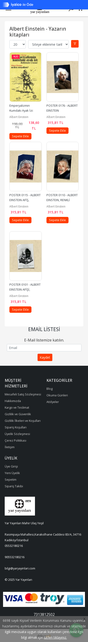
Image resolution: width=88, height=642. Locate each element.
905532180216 (14, 557)
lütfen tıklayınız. (55, 637)
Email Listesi (44, 329)
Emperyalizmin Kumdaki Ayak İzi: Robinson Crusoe (21, 110)
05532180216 (14, 546)
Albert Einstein (18, 117)
